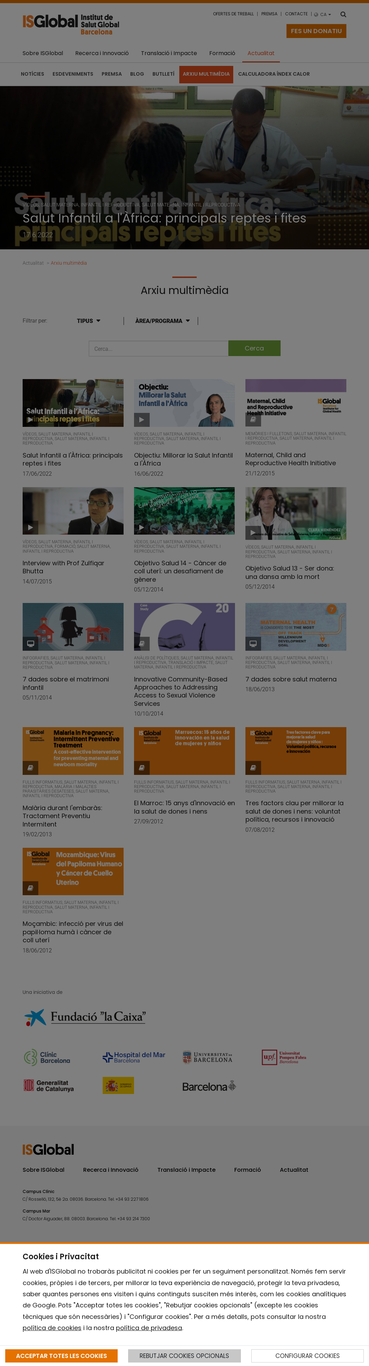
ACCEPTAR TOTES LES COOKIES (61, 1356)
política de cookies (52, 1327)
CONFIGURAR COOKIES (307, 1356)
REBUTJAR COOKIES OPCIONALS (184, 1356)
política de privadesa (149, 1327)
